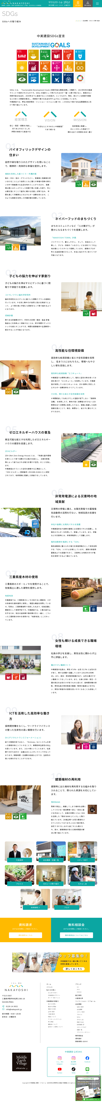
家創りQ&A (80, 1022)
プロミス (79, 1014)
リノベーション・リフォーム (85, 1001)
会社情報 (78, 1004)
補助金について (52, 1024)
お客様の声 (79, 998)
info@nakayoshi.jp (14, 1009)
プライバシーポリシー (83, 1032)
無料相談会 (87, 5)
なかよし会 (80, 1019)
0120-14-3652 (60, 2)
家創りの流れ (52, 1009)
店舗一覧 (79, 1030)
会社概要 (79, 1009)
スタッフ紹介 (81, 1012)
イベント (50, 987)
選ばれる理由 (52, 1006)
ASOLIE (79, 992)
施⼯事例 (78, 995)
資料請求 (78, 5)
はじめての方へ (52, 993)
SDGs (78, 1017)
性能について (52, 1016)
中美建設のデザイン (54, 995)
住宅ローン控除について (55, 1027)
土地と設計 (51, 1011)
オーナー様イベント (54, 998)
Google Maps (8, 1002)
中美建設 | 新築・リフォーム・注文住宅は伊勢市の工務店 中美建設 (48, 1083)
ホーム (49, 984)
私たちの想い (51, 990)
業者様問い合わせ (81, 1041)
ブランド (78, 984)
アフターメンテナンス (54, 1019)
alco (78, 989)
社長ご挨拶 (80, 1007)
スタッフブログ (81, 1027)
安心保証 (50, 1022)
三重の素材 (51, 1014)
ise (78, 987)
